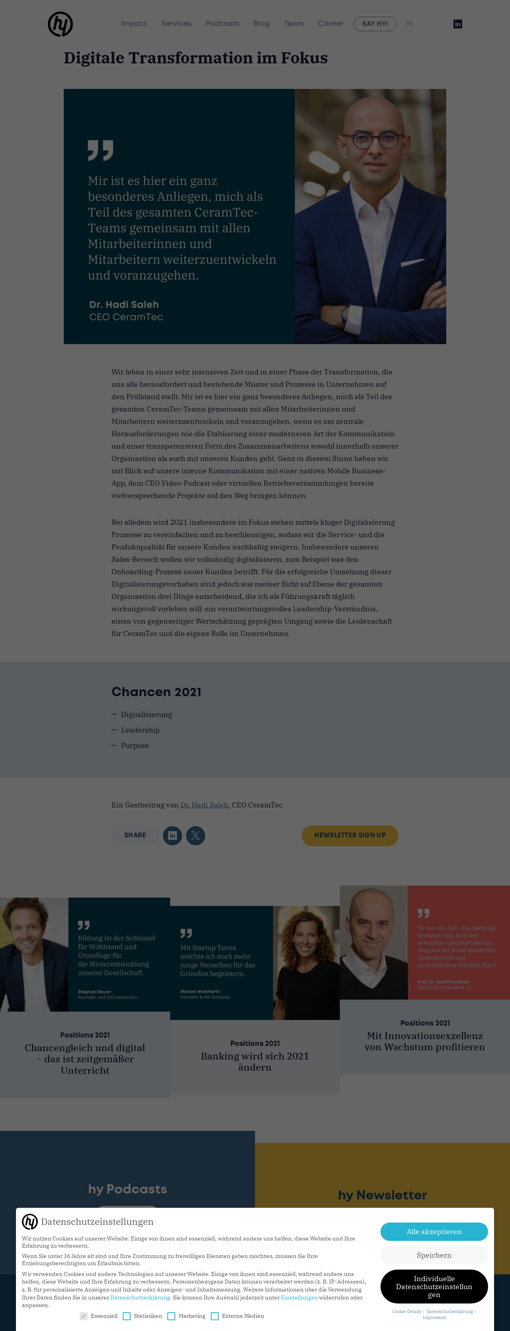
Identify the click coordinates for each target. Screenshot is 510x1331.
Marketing (186, 1315)
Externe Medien (237, 1315)
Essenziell (99, 1315)
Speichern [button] (434, 1255)
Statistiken (142, 1315)
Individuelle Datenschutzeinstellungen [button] (434, 1286)
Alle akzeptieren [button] (434, 1231)
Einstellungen (299, 1297)
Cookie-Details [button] (407, 1311)
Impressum (434, 1317)
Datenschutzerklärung (140, 1297)
